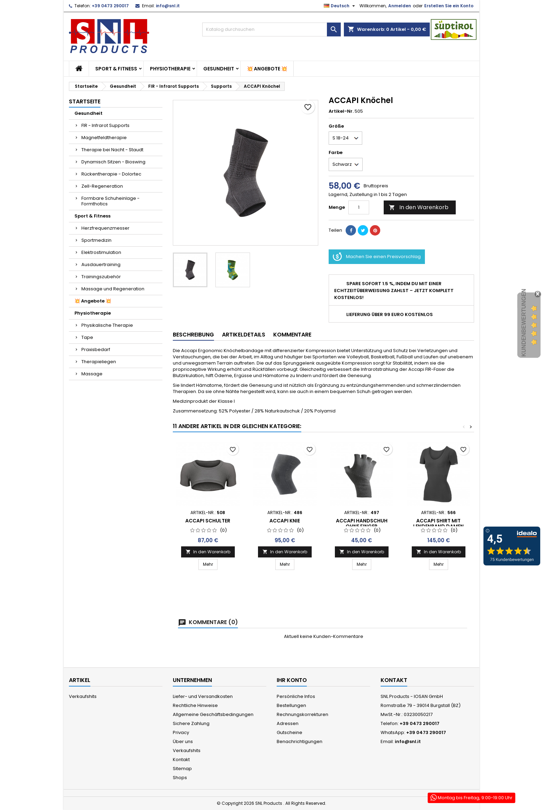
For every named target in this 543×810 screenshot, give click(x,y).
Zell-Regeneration (102, 186)
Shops (180, 777)
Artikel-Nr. (341, 111)
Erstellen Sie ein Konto (448, 6)
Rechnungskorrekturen (302, 714)
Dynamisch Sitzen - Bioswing (113, 162)
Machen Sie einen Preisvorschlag (377, 256)
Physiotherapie (170, 68)
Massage (92, 373)
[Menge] (358, 207)
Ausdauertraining (101, 264)
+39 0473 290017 (110, 6)
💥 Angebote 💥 (267, 68)
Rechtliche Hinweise (195, 705)
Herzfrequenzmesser (105, 228)
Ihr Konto (292, 680)
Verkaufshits (83, 696)
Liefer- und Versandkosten (203, 696)
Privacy (181, 732)
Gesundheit (218, 68)
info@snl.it (168, 6)
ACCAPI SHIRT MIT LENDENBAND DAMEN (438, 523)
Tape (87, 337)
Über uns (183, 741)
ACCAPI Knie (284, 520)
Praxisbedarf (95, 349)
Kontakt (181, 759)
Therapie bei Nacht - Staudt (112, 149)
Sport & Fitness (116, 68)
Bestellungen (291, 705)
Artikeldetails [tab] (243, 335)
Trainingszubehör (101, 276)
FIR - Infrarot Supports (105, 125)
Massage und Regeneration (112, 288)
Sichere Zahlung (191, 723)
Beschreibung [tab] (193, 335)
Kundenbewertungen (524, 323)
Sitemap (182, 768)
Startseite (84, 101)
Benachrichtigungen (299, 741)
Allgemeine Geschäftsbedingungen (213, 714)
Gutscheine (289, 732)
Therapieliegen (98, 361)
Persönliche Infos (296, 696)
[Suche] (271, 29)
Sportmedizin (96, 240)
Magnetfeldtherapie (104, 137)
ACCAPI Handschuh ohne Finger (362, 523)
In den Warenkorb (418, 207)
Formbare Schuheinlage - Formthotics (110, 201)
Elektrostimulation (101, 252)
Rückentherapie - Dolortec (111, 174)
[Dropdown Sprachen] (340, 6)
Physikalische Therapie (107, 325)
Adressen (288, 723)
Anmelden (399, 6)
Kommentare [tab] (292, 335)
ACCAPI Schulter (207, 520)
